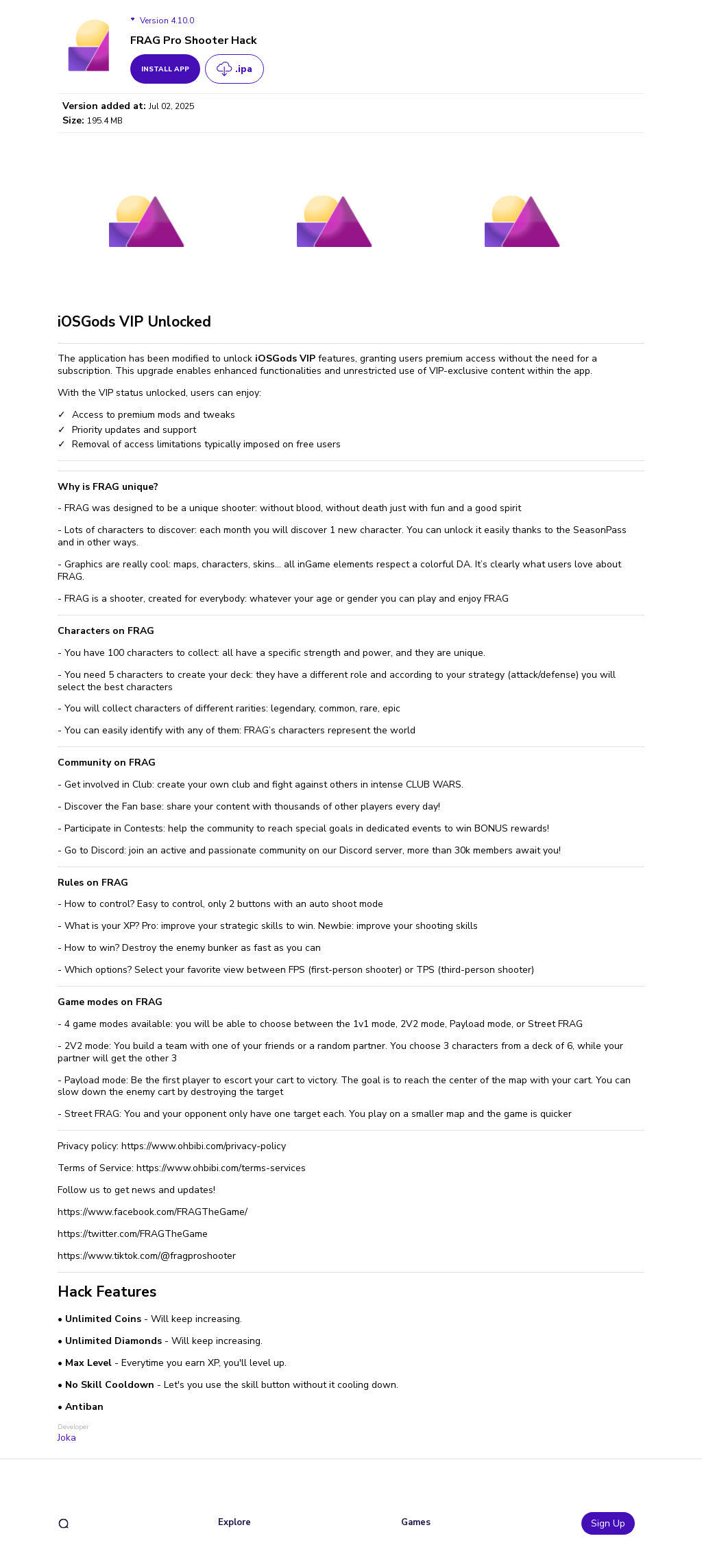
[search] (63, 1523)
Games (416, 1522)
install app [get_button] (165, 69)
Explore (234, 1522)
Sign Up (608, 1523)
